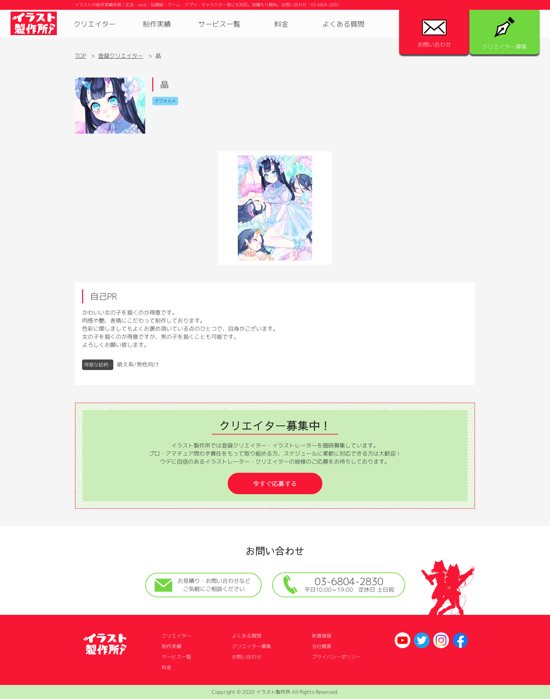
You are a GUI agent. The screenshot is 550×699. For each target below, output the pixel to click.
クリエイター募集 (504, 34)
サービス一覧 (219, 24)
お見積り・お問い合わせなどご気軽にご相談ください (202, 585)
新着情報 (321, 635)
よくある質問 (343, 24)
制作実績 (157, 24)
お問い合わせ (434, 33)
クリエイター (95, 24)
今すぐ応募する (275, 483)
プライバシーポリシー (336, 656)
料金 (281, 24)
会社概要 (321, 646)
